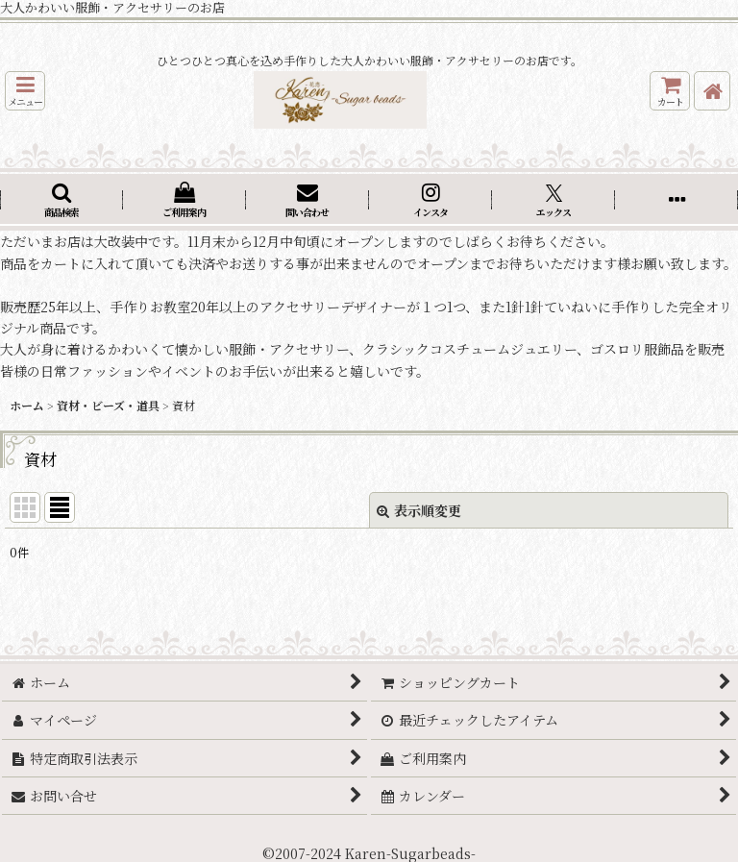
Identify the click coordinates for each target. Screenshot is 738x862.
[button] (25, 91)
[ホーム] (712, 91)
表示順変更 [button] (419, 510)
